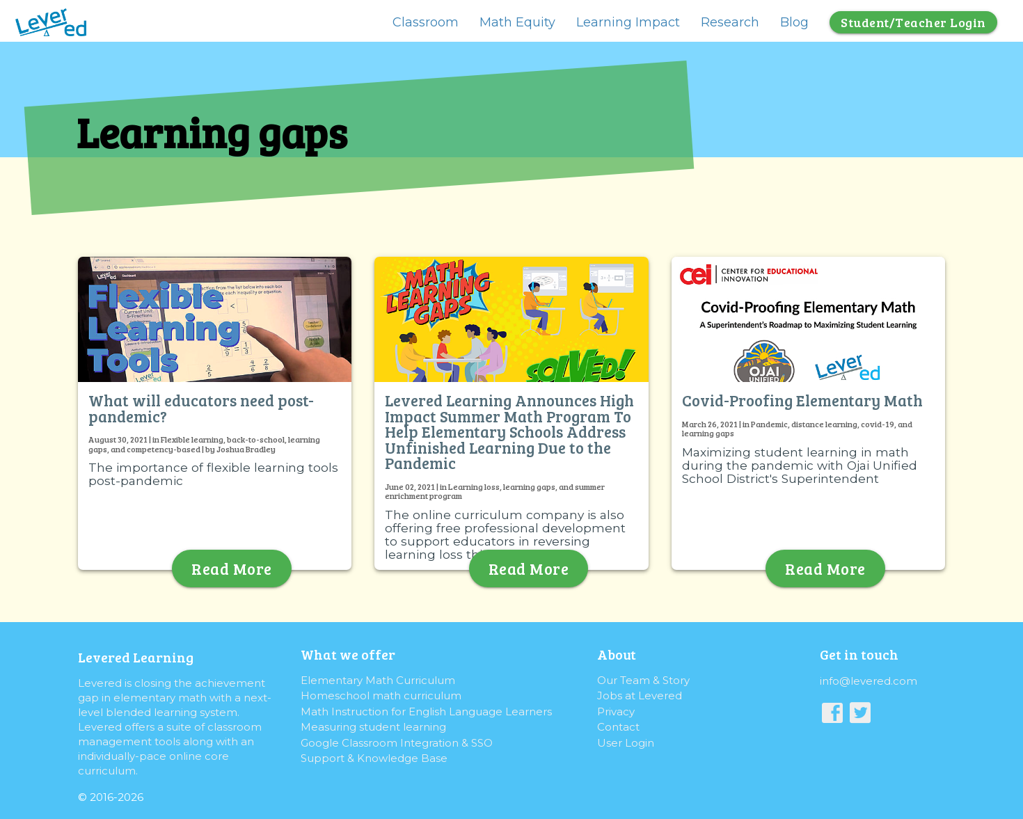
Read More (231, 568)
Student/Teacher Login (913, 22)
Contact (618, 726)
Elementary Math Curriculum (378, 680)
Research (730, 22)
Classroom (425, 22)
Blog (794, 22)
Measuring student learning (373, 726)
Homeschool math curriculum (381, 695)
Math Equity (517, 22)
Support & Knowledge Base (374, 758)
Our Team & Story (643, 680)
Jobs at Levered (639, 695)
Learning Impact (628, 22)
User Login (625, 742)
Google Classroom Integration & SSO (397, 742)
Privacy (616, 711)
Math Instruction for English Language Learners (426, 711)
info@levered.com (868, 680)
